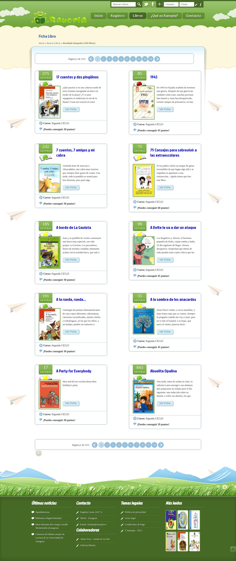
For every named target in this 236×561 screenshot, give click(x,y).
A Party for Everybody (73, 371)
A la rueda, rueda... (71, 299)
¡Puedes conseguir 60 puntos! (153, 207)
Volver (38, 451)
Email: (83, 524)
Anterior (91, 59)
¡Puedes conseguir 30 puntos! (59, 129)
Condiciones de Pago (135, 524)
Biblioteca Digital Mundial (48, 518)
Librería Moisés (88, 545)
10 (151, 59)
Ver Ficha (70, 109)
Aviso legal (130, 518)
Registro (117, 15)
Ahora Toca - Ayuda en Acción (95, 539)
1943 (153, 77)
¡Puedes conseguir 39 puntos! (153, 424)
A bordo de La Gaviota (73, 227)
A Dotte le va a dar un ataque (173, 227)
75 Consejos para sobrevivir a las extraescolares (173, 152)
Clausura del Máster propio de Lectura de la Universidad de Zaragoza (50, 538)
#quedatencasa (43, 512)
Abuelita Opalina (163, 371)
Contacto (193, 15)
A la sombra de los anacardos (173, 299)
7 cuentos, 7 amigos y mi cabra (75, 152)
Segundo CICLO (60, 123)
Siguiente (157, 59)
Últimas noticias (43, 503)
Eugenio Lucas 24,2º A (91, 512)
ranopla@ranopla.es (96, 524)
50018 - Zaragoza (88, 518)
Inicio (98, 15)
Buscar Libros (53, 43)
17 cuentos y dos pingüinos (77, 77)
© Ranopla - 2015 (133, 530)
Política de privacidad (135, 512)
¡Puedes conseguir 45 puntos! (153, 130)
